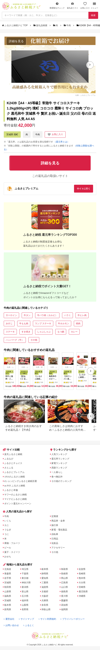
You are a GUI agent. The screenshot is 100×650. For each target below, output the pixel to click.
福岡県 (64, 609)
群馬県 (7, 609)
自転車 (54, 534)
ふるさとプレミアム (14, 472)
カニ (6, 525)
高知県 (64, 605)
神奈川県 (26, 582)
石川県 (25, 596)
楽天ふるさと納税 (13, 454)
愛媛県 (64, 600)
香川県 (64, 596)
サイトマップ (26, 619)
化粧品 (54, 543)
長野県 (25, 609)
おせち (7, 556)
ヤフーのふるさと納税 (15, 494)
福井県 (25, 600)
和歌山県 (45, 609)
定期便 (54, 516)
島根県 (64, 573)
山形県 (7, 591)
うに (6, 534)
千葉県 (25, 573)
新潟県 (25, 587)
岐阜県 (44, 569)
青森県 (7, 573)
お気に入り (85, 5)
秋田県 (7, 587)
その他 (33, 340)
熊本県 (82, 578)
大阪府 (44, 596)
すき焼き (25, 331)
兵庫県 (44, 600)
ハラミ (67, 315)
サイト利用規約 (47, 619)
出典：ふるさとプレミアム (85, 95)
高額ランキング (59, 468)
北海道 (7, 569)
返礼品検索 (40, 25)
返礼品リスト (72, 5)
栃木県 (7, 605)
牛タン (27, 315)
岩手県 (7, 578)
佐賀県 (82, 569)
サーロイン (11, 315)
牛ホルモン (63, 323)
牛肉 (68, 25)
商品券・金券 (58, 521)
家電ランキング (59, 463)
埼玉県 (25, 569)
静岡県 (44, 573)
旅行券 (54, 525)
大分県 (82, 582)
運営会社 (9, 619)
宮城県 (7, 582)
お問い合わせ (11, 625)
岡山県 (64, 578)
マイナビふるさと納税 (15, 499)
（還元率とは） (61, 141)
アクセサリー (58, 548)
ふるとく (28, 625)
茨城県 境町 (12, 134)
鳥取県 (64, 569)
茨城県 (7, 600)
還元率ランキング (60, 459)
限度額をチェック (57, 5)
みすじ (9, 323)
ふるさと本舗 (11, 490)
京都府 (44, 591)
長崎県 (82, 573)
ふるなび (8, 459)
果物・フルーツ (12, 543)
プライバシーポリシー (73, 619)
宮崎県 (82, 587)
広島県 (64, 582)
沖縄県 (82, 596)
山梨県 (25, 605)
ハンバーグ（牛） (15, 340)
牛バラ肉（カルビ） (47, 315)
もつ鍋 (60, 331)
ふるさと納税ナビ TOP (15, 25)
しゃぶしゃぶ (44, 331)
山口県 (64, 587)
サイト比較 (11, 449)
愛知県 (44, 578)
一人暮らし (57, 472)
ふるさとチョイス (13, 463)
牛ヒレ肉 (82, 315)
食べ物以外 (57, 477)
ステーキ (10, 331)
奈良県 (44, 605)
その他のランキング (61, 481)
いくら (7, 521)
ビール (7, 548)
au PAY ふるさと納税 (14, 486)
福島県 (7, 596)
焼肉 (78, 323)
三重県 (44, 582)
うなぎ (7, 530)
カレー (74, 331)
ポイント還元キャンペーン (17, 503)
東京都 (25, 578)
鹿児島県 (83, 591)
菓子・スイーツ (12, 552)
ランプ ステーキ (43, 323)
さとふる (8, 468)
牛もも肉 (23, 323)
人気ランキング (59, 454)
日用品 (54, 539)
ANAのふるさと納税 (14, 477)
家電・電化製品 (59, 530)
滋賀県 (44, 587)
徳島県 (64, 591)
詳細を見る (16, 41)
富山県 (25, 591)
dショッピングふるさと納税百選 (20, 481)
